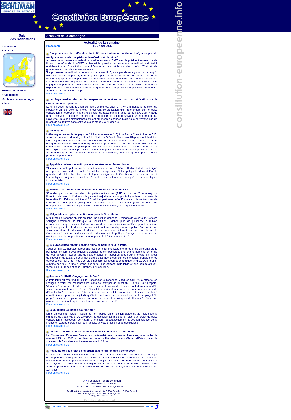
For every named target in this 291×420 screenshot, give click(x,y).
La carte (8, 50)
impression (59, 406)
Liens (6, 103)
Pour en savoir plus (57, 93)
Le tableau (9, 46)
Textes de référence (15, 90)
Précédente (53, 45)
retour (150, 406)
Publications (10, 94)
